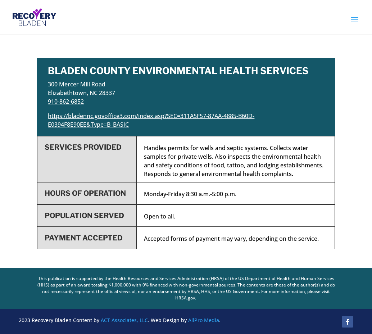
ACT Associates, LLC (124, 320)
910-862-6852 (66, 101)
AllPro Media (203, 320)
